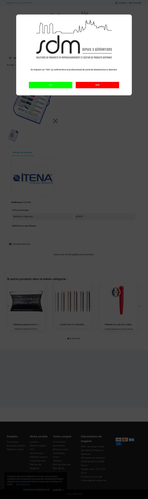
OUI (50, 85)
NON (97, 85)
